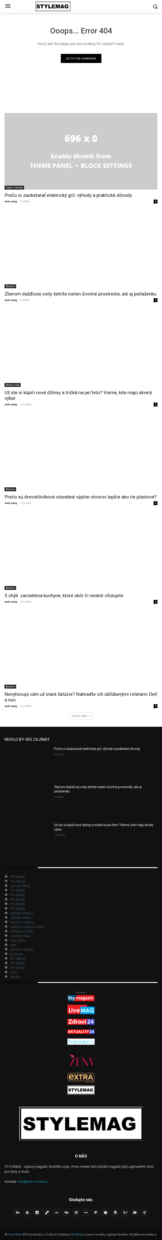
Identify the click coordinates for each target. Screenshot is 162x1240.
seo (13, 944)
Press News (14, 1234)
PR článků (77, 1234)
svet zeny (11, 201)
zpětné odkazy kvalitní (27, 926)
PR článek (17, 881)
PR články (17, 876)
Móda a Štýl (12, 384)
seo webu (18, 940)
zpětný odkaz (20, 917)
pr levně (16, 954)
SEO (13, 972)
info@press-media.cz (33, 1181)
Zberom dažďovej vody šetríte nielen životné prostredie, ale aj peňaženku (80, 294)
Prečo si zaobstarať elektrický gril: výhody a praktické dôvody (68, 195)
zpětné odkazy (21, 913)
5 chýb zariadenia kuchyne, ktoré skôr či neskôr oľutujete (64, 595)
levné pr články (21, 949)
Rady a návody (14, 187)
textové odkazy (22, 922)
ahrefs (15, 976)
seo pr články (20, 885)
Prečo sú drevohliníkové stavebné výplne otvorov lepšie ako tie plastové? (81, 497)
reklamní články (21, 931)
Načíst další (81, 716)
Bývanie (10, 286)
